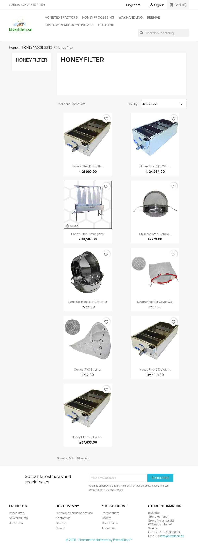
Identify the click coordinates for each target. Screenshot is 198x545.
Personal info (110, 513)
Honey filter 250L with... (155, 369)
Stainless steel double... (155, 234)
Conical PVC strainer (88, 369)
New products (18, 518)
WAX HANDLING (131, 17)
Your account (114, 506)
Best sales (16, 523)
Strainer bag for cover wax (155, 302)
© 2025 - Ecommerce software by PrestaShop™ (99, 540)
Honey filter (31, 60)
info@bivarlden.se (172, 536)
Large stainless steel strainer (87, 302)
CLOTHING (106, 25)
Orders (106, 518)
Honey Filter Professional (87, 234)
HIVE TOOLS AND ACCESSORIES (69, 25)
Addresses (109, 528)
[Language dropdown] (133, 5)
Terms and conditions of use (74, 513)
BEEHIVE (153, 17)
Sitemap (60, 523)
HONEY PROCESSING (98, 17)
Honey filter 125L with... (87, 166)
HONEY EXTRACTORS (61, 17)
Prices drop (16, 513)
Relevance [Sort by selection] (163, 104)
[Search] (163, 33)
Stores (60, 528)
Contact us (62, 518)
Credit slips (109, 523)
